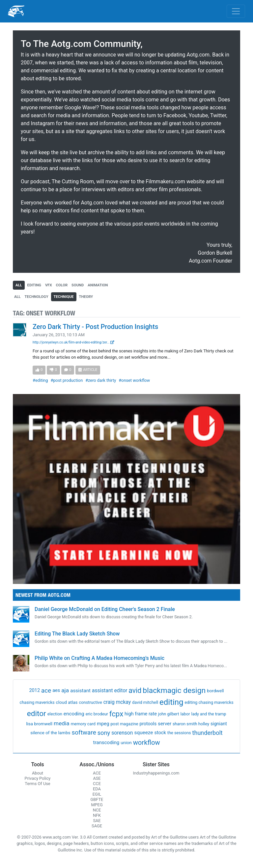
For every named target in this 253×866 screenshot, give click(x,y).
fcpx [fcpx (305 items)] (116, 713)
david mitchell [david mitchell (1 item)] (145, 702)
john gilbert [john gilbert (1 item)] (168, 713)
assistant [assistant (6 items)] (80, 691)
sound (77, 285)
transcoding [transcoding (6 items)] (106, 742)
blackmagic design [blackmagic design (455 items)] (174, 690)
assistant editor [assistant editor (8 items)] (109, 691)
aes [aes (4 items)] (56, 690)
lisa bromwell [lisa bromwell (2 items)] (39, 723)
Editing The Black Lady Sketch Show (77, 634)
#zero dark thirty (100, 380)
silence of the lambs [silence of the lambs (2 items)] (50, 732)
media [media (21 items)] (62, 723)
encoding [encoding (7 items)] (74, 714)
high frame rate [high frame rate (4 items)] (141, 714)
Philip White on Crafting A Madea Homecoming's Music (99, 658)
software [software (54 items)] (84, 732)
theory (86, 297)
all (18, 285)
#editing (40, 380)
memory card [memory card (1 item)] (83, 723)
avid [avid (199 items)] (134, 690)
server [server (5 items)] (164, 724)
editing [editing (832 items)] (171, 702)
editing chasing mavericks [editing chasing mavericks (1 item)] (209, 702)
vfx (48, 285)
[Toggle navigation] (236, 11)
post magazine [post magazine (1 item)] (124, 723)
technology (36, 297)
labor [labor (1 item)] (185, 713)
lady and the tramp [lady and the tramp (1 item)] (208, 713)
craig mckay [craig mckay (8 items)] (117, 702)
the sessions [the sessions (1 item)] (179, 732)
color (62, 285)
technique (64, 297)
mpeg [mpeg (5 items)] (103, 724)
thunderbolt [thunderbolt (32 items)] (207, 732)
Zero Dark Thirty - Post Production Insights (95, 327)
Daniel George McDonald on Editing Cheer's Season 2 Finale (105, 609)
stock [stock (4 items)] (160, 733)
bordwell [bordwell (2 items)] (215, 690)
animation (98, 285)
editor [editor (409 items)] (36, 713)
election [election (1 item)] (54, 713)
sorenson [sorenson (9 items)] (122, 733)
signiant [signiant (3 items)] (219, 723)
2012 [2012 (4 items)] (34, 690)
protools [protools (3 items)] (148, 723)
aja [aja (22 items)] (65, 690)
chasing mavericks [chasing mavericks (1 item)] (37, 702)
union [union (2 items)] (126, 742)
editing (34, 285)
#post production (67, 380)
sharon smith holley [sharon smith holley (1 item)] (191, 723)
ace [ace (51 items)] (46, 690)
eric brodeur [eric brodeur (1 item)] (97, 713)
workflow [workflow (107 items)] (146, 742)
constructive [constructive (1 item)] (90, 702)
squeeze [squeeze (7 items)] (143, 733)
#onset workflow (134, 380)
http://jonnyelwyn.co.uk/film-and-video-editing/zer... (73, 342)
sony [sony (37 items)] (104, 732)
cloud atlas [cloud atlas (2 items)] (67, 702)
